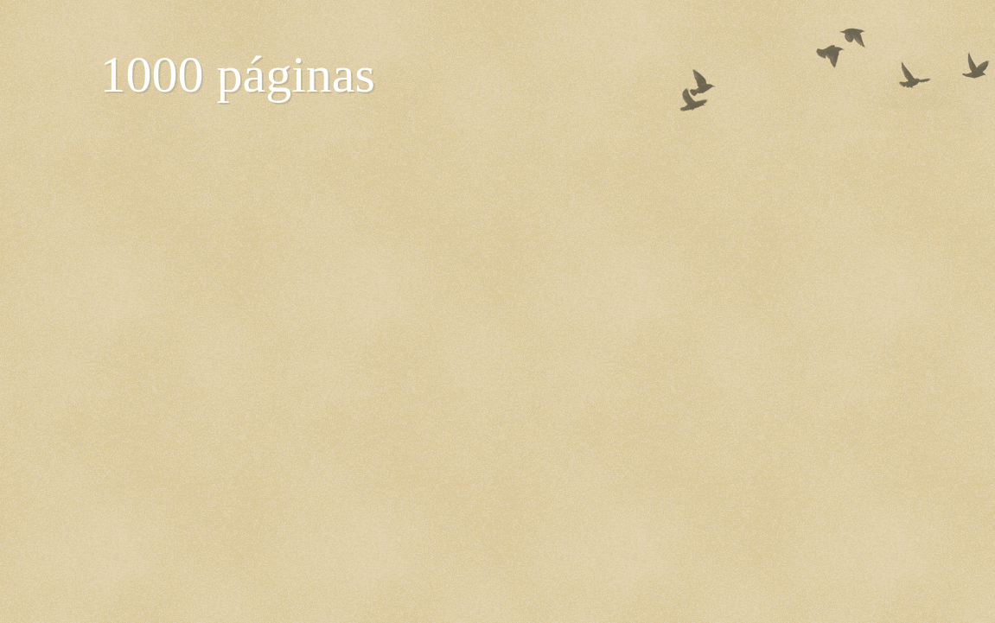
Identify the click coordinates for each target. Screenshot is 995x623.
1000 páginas (237, 74)
